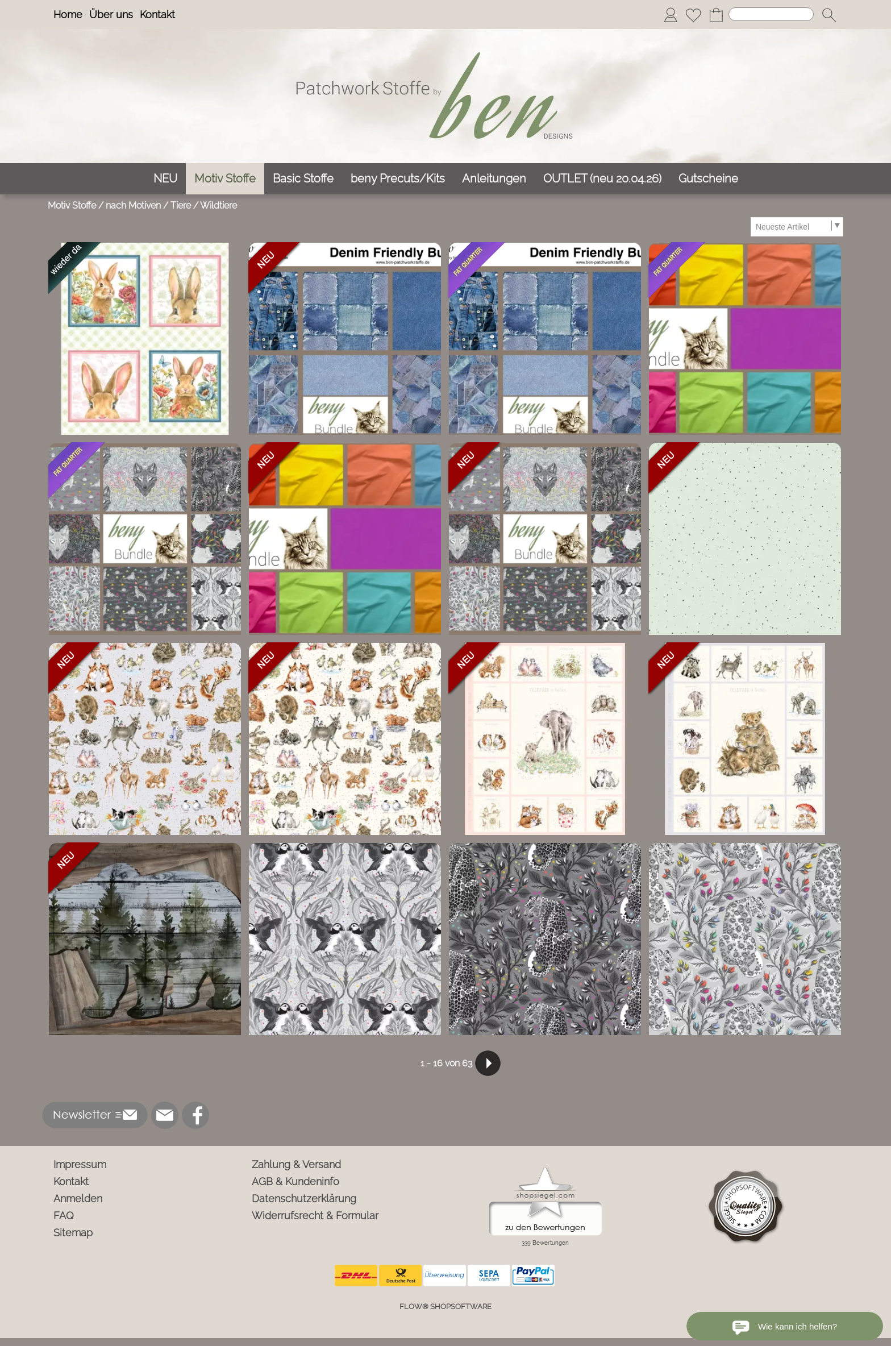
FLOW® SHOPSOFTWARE (445, 1306)
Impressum (79, 1164)
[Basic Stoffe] (303, 178)
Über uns (111, 14)
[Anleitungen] (494, 178)
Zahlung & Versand (296, 1164)
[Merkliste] (693, 14)
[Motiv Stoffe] (225, 178)
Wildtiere (218, 205)
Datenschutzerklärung (304, 1198)
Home (67, 14)
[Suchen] (771, 14)
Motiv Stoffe (72, 205)
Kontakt (157, 14)
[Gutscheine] (708, 178)
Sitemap (73, 1233)
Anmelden (77, 1198)
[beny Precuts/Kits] (397, 178)
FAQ (63, 1216)
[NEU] (165, 178)
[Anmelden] (670, 14)
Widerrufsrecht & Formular (315, 1216)
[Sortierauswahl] (796, 226)
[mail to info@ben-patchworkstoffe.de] (165, 1115)
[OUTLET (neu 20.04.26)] (602, 178)
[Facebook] (195, 1115)
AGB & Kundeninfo (295, 1181)
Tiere (180, 205)
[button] (829, 14)
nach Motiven (133, 205)
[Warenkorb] (716, 14)
